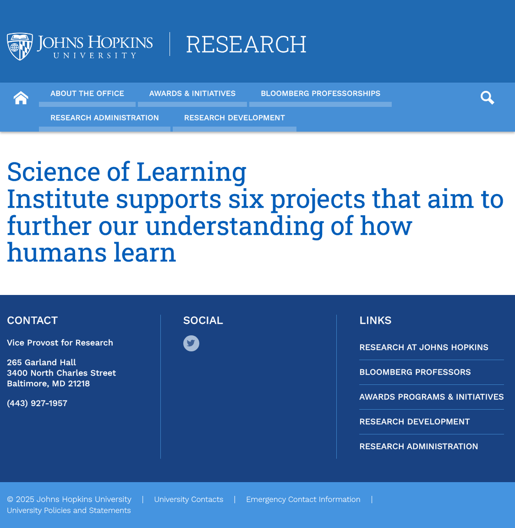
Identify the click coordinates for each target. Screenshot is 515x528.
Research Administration (418, 446)
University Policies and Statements (69, 510)
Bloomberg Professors (415, 372)
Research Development (414, 422)
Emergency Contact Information (303, 499)
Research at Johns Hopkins (423, 347)
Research (246, 44)
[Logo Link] (80, 47)
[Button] (20, 94)
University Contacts (188, 499)
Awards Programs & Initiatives (431, 397)
